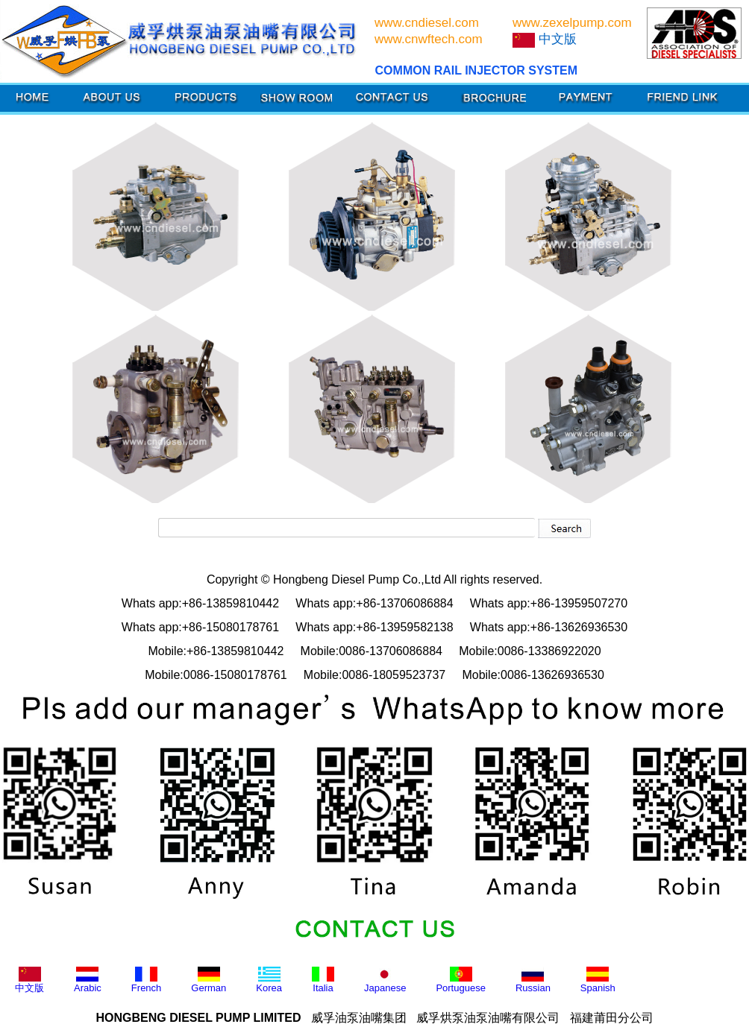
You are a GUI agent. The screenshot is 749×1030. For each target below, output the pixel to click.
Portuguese (461, 980)
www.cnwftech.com (428, 39)
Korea (269, 980)
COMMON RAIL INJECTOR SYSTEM (476, 70)
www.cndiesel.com (426, 23)
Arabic (87, 980)
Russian (533, 980)
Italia (323, 980)
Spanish (597, 980)
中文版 (29, 980)
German (208, 980)
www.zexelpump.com (572, 23)
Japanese (385, 980)
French (146, 980)
